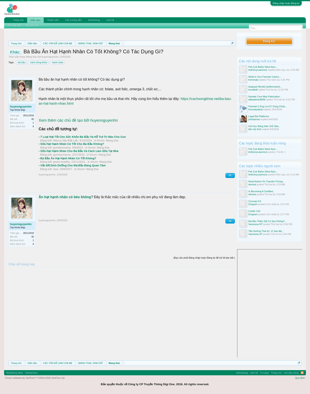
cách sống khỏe (38, 62)
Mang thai (31, 56)
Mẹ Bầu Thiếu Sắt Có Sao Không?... (267, 221)
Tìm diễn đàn (15, 25)
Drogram (253, 204)
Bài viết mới (32, 25)
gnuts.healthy (61, 161)
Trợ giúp (264, 372)
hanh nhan (57, 62)
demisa (252, 184)
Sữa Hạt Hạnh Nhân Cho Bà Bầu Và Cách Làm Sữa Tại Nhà (79, 151)
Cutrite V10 (254, 211)
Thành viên (53, 20)
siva (55, 169)
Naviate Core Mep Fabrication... (265, 96)
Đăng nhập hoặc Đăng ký (286, 3)
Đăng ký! (269, 41)
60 (32, 119)
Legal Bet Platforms (258, 116)
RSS (302, 372)
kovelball (253, 89)
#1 (230, 175)
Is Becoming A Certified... (261, 191)
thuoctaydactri (255, 109)
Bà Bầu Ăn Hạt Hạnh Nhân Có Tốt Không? (68, 158)
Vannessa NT (255, 224)
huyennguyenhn (50, 56)
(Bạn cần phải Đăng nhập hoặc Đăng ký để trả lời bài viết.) (204, 257)
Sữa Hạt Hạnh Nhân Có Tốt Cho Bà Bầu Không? (72, 144)
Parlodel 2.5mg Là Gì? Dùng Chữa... (267, 106)
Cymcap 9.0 (254, 201)
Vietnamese (31, 372)
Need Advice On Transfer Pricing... (266, 181)
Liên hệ (110, 20)
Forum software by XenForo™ (35, 378)
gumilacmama (62, 147)
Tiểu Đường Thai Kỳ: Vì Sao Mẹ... (266, 231)
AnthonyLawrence (257, 70)
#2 (230, 221)
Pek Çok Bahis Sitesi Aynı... (263, 67)
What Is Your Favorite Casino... (264, 76)
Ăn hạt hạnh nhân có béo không (65, 197)
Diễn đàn (35, 20)
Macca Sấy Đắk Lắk (65, 140)
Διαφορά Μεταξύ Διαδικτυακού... (265, 86)
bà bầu (21, 62)
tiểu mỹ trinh (254, 129)
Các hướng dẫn (73, 20)
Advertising (94, 20)
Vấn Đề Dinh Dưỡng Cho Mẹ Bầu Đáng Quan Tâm (73, 165)
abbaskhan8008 (256, 99)
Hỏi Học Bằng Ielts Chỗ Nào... (264, 126)
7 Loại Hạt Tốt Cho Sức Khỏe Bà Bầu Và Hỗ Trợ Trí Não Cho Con (83, 136)
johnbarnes (254, 119)
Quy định (300, 378)
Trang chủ (18, 20)
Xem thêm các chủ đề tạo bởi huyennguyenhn (78, 120)
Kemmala (253, 79)
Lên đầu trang (291, 372)
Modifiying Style (14, 372)
